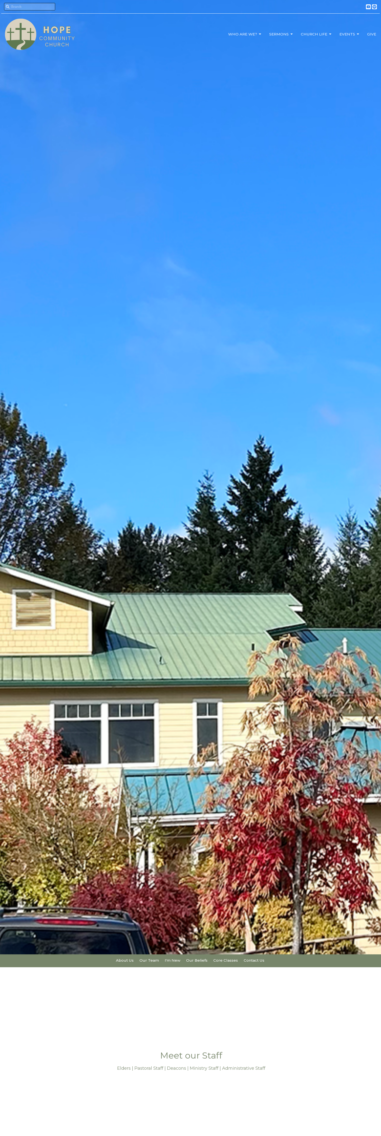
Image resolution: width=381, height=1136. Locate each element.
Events (349, 34)
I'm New (172, 960)
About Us (125, 960)
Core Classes (225, 960)
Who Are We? (245, 34)
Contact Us (254, 960)
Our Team (149, 960)
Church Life (316, 34)
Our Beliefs (197, 960)
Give (371, 34)
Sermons (281, 34)
